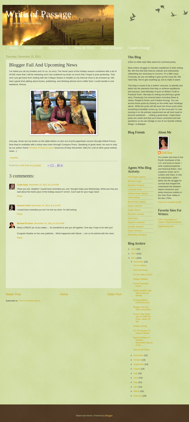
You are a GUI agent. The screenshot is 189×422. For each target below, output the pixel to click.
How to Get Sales (141, 349)
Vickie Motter (134, 197)
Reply (19, 196)
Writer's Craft (33, 48)
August (137, 369)
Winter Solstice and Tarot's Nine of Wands (142, 293)
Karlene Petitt (23, 205)
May (136, 382)
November (139, 355)
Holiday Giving (140, 326)
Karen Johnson (135, 230)
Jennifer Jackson (136, 226)
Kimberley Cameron (137, 235)
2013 (133, 249)
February (138, 396)
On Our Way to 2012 (142, 274)
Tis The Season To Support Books (141, 331)
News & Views (84, 48)
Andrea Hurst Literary (138, 193)
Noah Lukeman (135, 206)
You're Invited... (140, 265)
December (139, 261)
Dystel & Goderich (136, 222)
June (136, 378)
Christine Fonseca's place (41, 148)
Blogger (109, 415)
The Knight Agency (136, 177)
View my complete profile (169, 202)
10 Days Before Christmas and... (142, 301)
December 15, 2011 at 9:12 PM (45, 205)
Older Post (114, 294)
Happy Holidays (140, 279)
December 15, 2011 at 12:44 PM (44, 184)
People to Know (111, 48)
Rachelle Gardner (136, 214)
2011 (133, 258)
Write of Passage (39, 14)
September (139, 364)
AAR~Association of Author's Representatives (169, 220)
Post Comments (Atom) (29, 300)
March (137, 391)
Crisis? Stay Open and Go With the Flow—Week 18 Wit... (142, 318)
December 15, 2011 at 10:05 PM (49, 223)
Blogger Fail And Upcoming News (142, 308)
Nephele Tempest (136, 185)
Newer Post (13, 294)
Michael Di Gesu (25, 223)
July (136, 373)
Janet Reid (133, 218)
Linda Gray (22, 184)
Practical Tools (58, 48)
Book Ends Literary (137, 202)
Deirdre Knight (134, 181)
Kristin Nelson (134, 210)
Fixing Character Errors (140, 284)
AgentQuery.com (166, 226)
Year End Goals (140, 270)
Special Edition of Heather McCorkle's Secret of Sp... (143, 341)
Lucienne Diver (135, 189)
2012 (133, 253)
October (138, 360)
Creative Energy (139, 48)
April (136, 387)
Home (14, 48)
